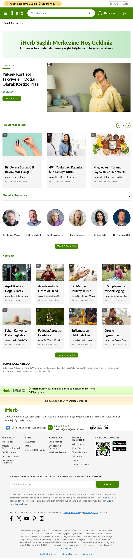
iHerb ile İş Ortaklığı (35, 450)
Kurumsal (30, 441)
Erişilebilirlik (86, 554)
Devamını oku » (66, 548)
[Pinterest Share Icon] (36, 518)
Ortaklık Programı (11, 456)
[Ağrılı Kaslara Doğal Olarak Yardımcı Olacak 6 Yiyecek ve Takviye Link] (16, 284)
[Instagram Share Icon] (43, 518)
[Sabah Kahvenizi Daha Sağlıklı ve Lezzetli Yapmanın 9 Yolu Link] (16, 328)
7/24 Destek (78, 444)
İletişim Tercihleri (80, 464)
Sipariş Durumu (79, 452)
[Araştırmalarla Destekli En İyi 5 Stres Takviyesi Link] (50, 284)
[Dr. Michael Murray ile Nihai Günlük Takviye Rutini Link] (83, 284)
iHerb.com (25, 530)
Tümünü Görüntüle (66, 246)
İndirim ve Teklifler (58, 452)
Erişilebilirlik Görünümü (55, 446)
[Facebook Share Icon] (13, 518)
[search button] (90, 13)
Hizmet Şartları (90, 512)
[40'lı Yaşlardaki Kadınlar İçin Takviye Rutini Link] (66, 160)
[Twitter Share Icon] (21, 518)
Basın (28, 445)
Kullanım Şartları (68, 554)
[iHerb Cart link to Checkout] (124, 13)
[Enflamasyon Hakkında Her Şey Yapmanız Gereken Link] (83, 328)
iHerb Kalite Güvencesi (8, 461)
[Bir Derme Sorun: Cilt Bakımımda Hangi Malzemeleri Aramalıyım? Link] (22, 160)
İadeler (75, 460)
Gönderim (77, 456)
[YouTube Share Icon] (28, 518)
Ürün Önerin (78, 448)
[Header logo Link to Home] (17, 13)
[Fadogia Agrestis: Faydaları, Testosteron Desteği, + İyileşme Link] (50, 328)
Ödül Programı (9, 452)
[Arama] (61, 13)
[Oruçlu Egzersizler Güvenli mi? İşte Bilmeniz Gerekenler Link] (116, 328)
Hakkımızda (7, 441)
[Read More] (66, 87)
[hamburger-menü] (5, 13)
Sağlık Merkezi (56, 441)
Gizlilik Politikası (72, 512)
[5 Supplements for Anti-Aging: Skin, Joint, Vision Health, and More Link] (116, 284)
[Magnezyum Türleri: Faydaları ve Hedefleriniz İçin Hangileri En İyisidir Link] (111, 160)
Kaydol (107, 484)
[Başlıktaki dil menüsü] (120, 4)
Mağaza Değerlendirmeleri (11, 446)
